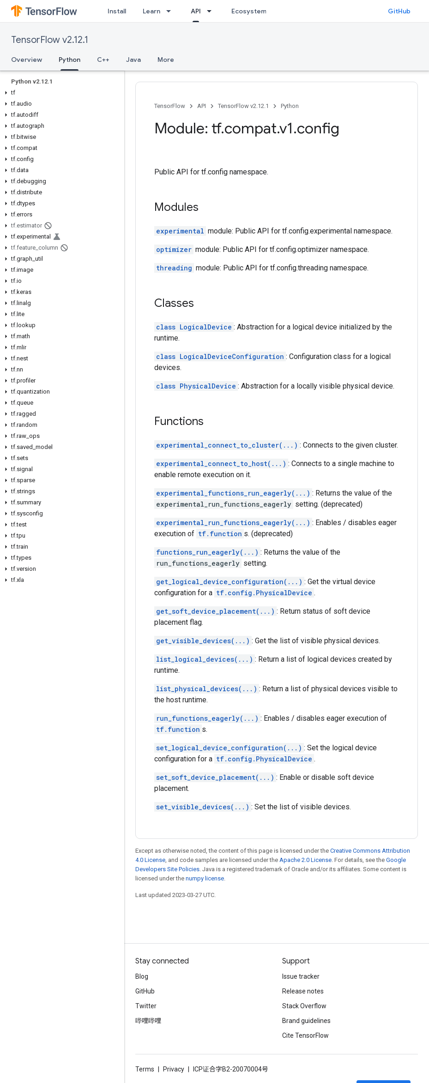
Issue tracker (301, 976)
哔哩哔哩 (148, 1020)
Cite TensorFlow (305, 1035)
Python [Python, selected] (69, 59)
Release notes (303, 991)
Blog (141, 976)
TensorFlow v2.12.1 (49, 40)
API (201, 105)
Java (133, 59)
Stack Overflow (304, 1006)
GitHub (399, 11)
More (165, 59)
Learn (151, 11)
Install (117, 11)
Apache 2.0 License (305, 859)
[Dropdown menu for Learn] (171, 11)
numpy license (205, 878)
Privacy (173, 1069)
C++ (103, 59)
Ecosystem (248, 11)
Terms (144, 1069)
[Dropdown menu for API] (212, 11)
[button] (60, 92)
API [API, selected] (196, 11)
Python (290, 105)
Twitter (146, 1006)
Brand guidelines (306, 1020)
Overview (26, 59)
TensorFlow (169, 105)
